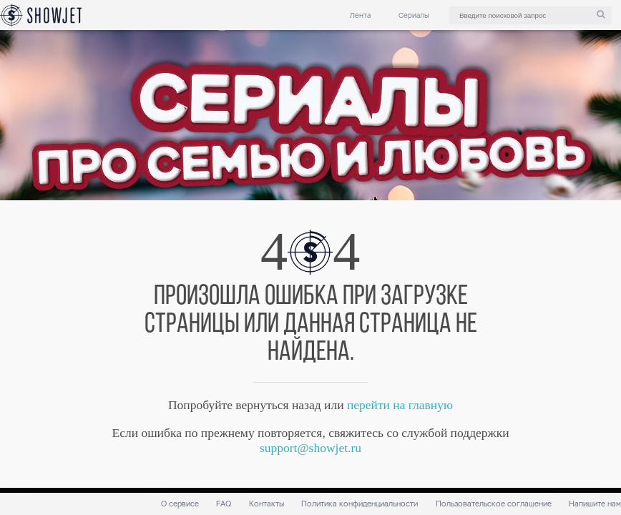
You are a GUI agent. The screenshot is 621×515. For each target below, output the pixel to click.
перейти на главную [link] (400, 405)
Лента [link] (360, 15)
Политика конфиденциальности (359, 504)
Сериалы (413, 15)
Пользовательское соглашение (494, 504)
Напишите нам (595, 504)
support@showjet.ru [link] (310, 448)
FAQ (223, 504)
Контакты (266, 504)
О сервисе (180, 504)
